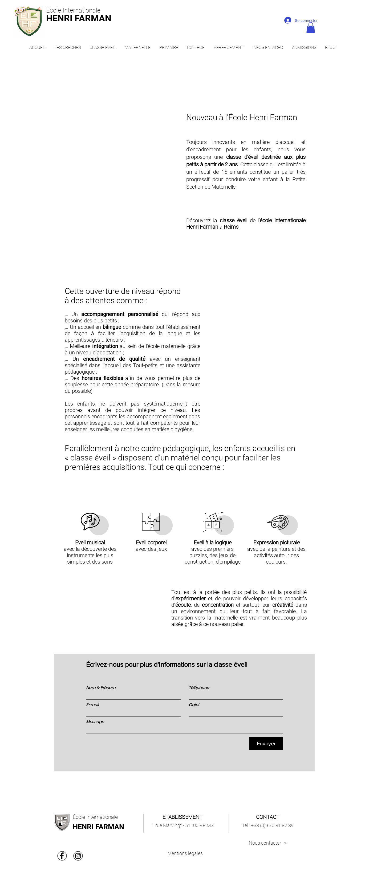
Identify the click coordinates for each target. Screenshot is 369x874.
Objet (194, 705)
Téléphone (199, 688)
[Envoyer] (266, 743)
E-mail (92, 705)
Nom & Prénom (100, 688)
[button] (310, 27)
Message (95, 722)
